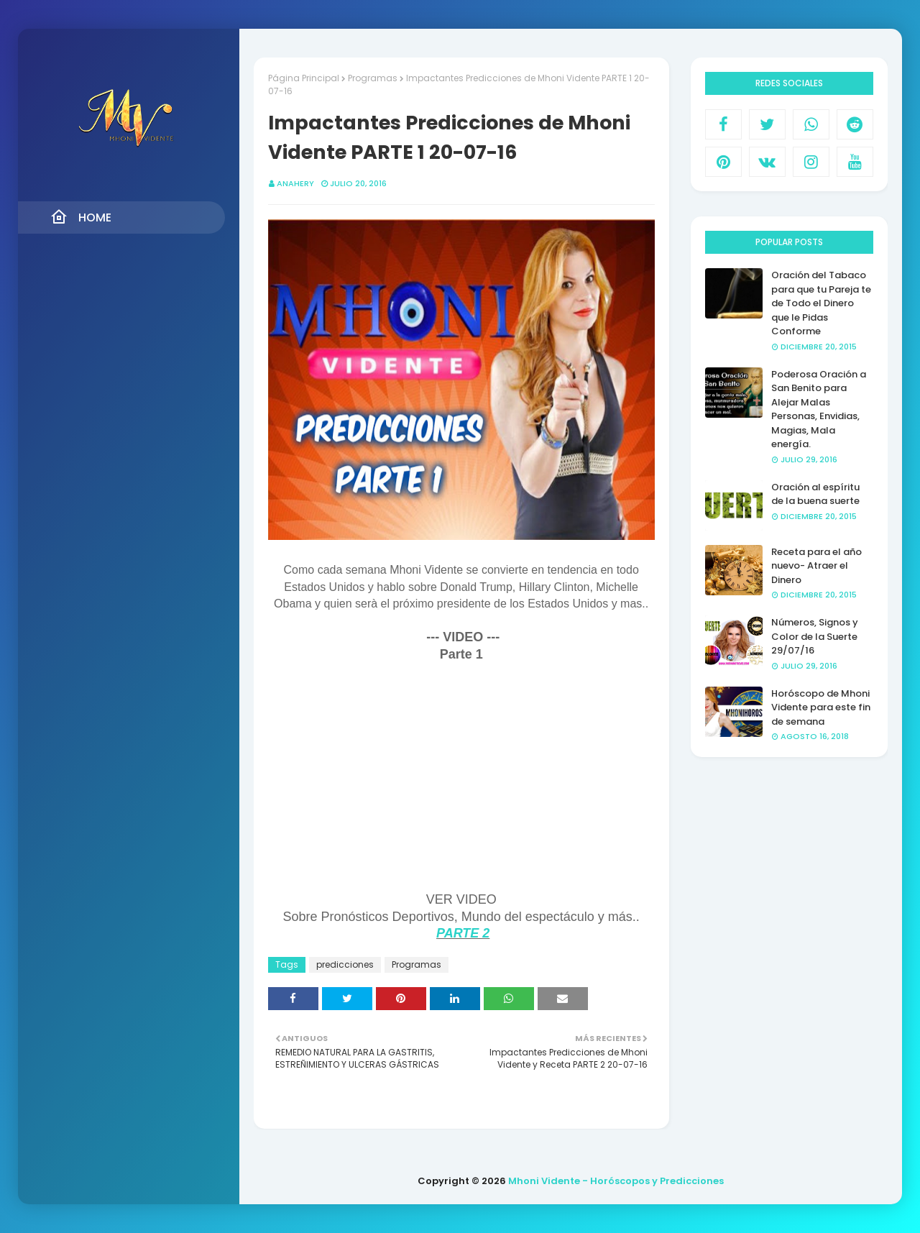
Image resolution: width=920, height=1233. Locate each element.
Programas (372, 78)
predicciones (345, 964)
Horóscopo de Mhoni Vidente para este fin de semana (820, 707)
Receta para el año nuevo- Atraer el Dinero (816, 566)
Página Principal (303, 78)
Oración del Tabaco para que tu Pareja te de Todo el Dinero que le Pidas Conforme (821, 303)
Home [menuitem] (80, 217)
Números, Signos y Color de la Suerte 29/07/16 (814, 636)
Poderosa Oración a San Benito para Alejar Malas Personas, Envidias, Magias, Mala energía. (818, 409)
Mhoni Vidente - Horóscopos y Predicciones (616, 1181)
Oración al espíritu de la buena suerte (815, 494)
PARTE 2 (462, 933)
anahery (295, 183)
